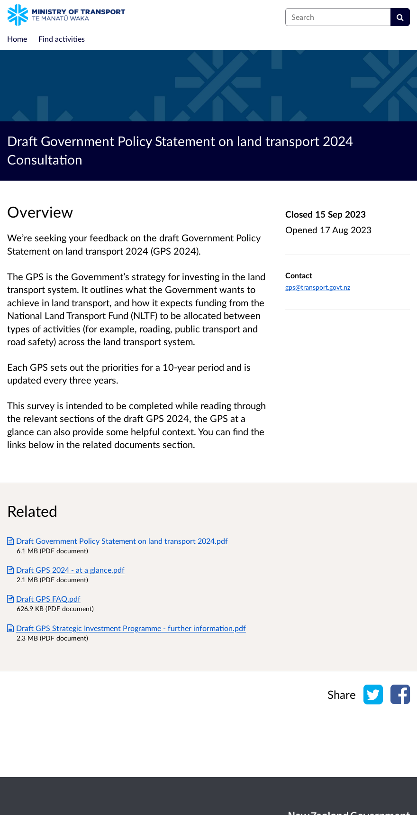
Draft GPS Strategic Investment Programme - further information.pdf (126, 627)
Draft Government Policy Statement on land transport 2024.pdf (117, 540)
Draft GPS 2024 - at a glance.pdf (66, 569)
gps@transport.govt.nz (317, 287)
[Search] (400, 17)
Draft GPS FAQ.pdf (44, 598)
